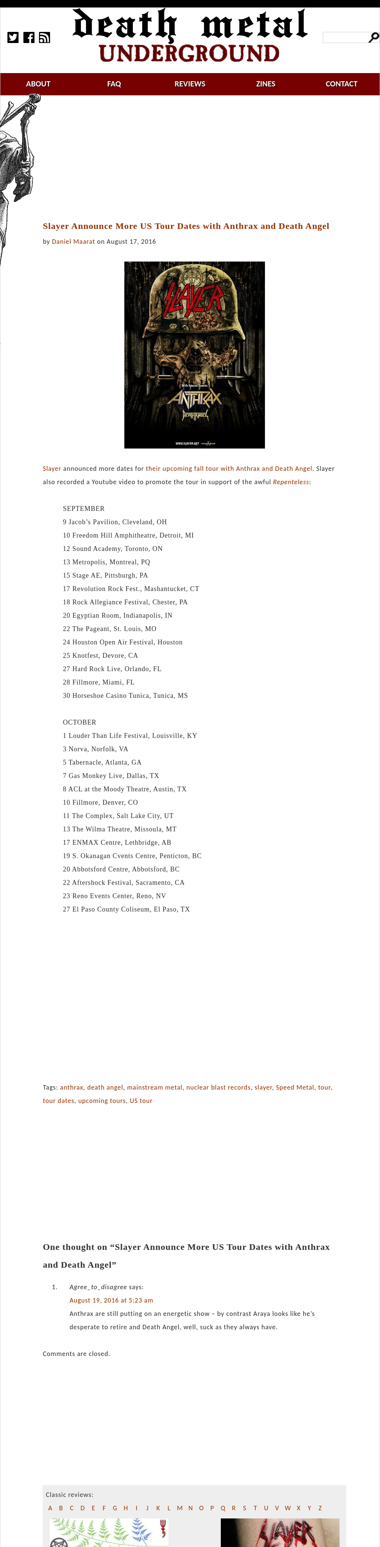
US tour (141, 1101)
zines (265, 84)
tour (324, 1087)
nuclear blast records (218, 1087)
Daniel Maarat (73, 241)
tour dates (58, 1101)
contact (342, 84)
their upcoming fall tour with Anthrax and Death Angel (229, 468)
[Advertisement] (199, 158)
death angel (105, 1087)
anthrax (71, 1087)
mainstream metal (154, 1087)
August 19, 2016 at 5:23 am (111, 1300)
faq (114, 84)
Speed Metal (295, 1087)
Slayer (52, 468)
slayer (263, 1087)
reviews (190, 84)
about (38, 84)
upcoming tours (102, 1101)
